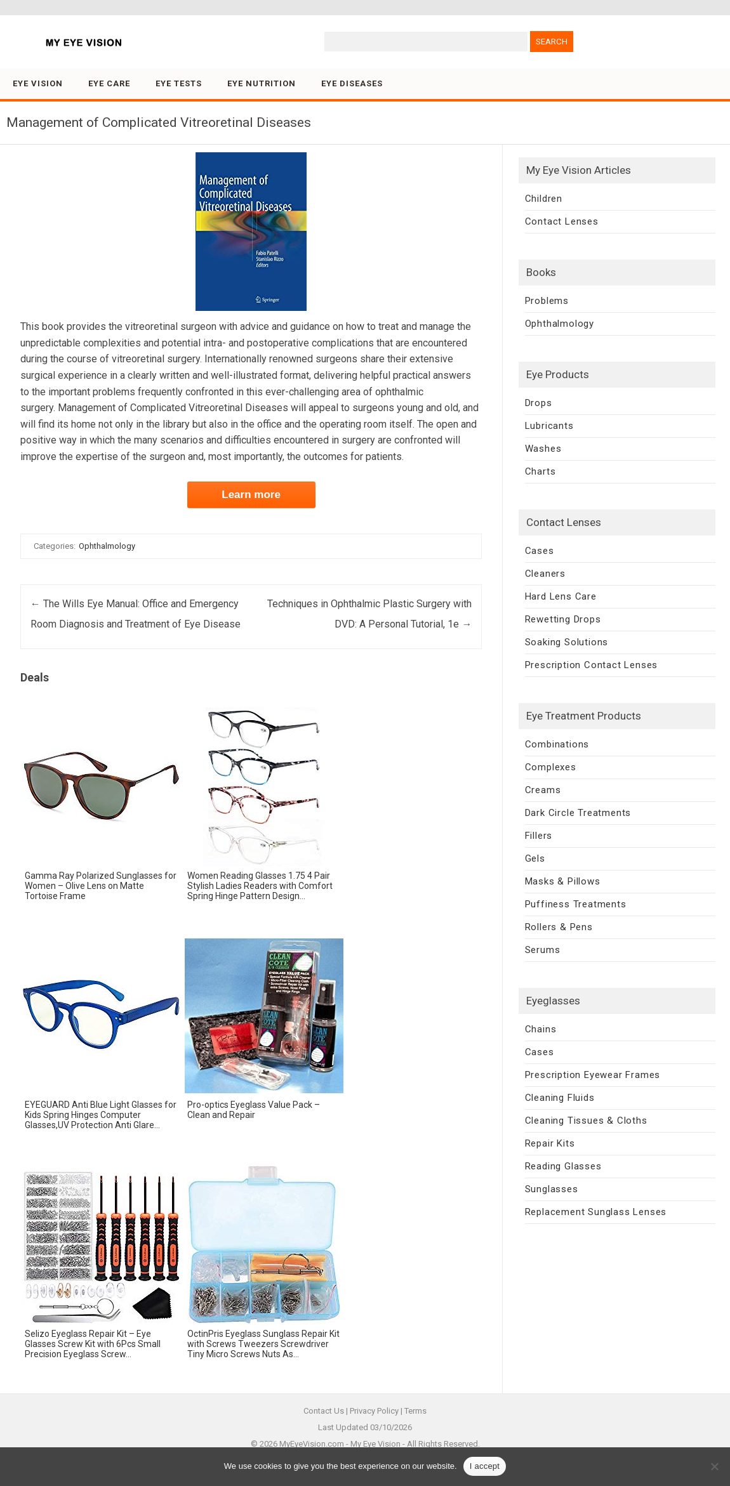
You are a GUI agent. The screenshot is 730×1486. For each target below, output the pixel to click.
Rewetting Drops (563, 619)
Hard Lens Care (561, 596)
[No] (714, 1466)
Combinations (557, 744)
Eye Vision (38, 83)
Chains (541, 1029)
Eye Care (109, 83)
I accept (485, 1466)
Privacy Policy (374, 1411)
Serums (543, 950)
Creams (543, 790)
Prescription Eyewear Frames (593, 1075)
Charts (540, 471)
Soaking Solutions (567, 642)
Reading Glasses (563, 1166)
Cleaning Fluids (560, 1097)
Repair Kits (550, 1143)
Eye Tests (179, 83)
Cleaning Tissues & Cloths (586, 1120)
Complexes (550, 767)
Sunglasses (551, 1189)
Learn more (251, 495)
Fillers (539, 835)
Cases (539, 550)
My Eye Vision (375, 1444)
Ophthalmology (107, 546)
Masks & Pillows (563, 881)
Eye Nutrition (261, 83)
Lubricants (549, 425)
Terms (415, 1411)
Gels (535, 858)
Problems (547, 300)
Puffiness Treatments (576, 904)
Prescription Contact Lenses (591, 665)
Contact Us (323, 1411)
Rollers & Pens (559, 927)
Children (543, 198)
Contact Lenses (562, 221)
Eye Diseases (352, 83)
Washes (543, 448)
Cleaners (545, 573)
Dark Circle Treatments (578, 813)
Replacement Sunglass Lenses (596, 1212)
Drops (538, 403)
